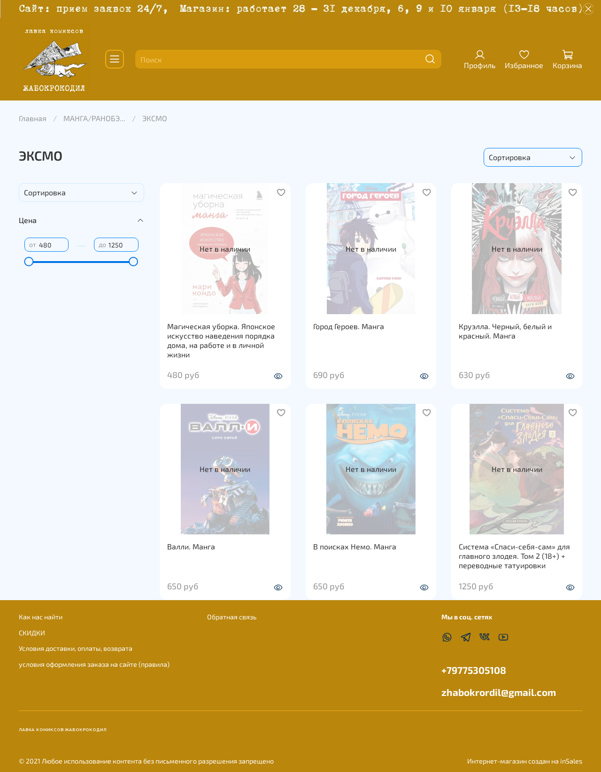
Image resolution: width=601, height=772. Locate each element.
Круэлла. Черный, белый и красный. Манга (505, 331)
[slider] (29, 262)
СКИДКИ (32, 633)
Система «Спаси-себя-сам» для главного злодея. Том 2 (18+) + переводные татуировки (514, 556)
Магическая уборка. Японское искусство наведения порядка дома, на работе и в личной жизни (221, 340)
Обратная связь (231, 617)
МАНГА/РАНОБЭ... (94, 118)
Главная (32, 118)
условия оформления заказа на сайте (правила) (94, 664)
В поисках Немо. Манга (354, 546)
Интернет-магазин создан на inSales (524, 761)
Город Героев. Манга (348, 326)
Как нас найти (40, 617)
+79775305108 (473, 670)
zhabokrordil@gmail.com (498, 692)
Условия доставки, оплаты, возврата (75, 648)
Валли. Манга (191, 546)
